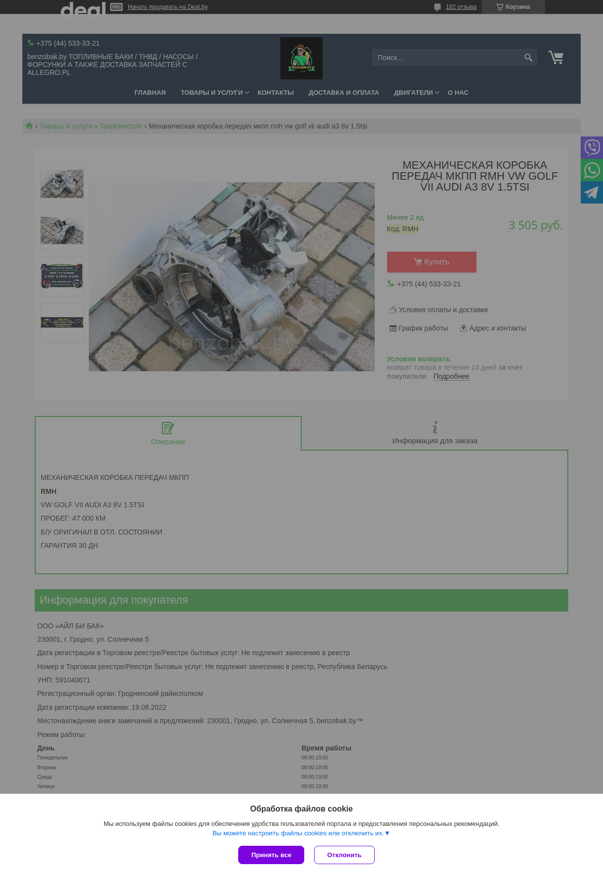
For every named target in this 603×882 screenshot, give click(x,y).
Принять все (271, 855)
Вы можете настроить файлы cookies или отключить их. (298, 833)
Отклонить (344, 855)
